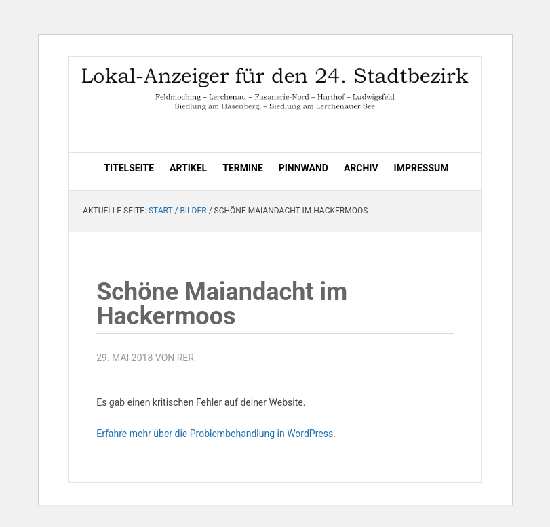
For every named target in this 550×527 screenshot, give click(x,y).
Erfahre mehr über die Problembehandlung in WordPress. (216, 433)
